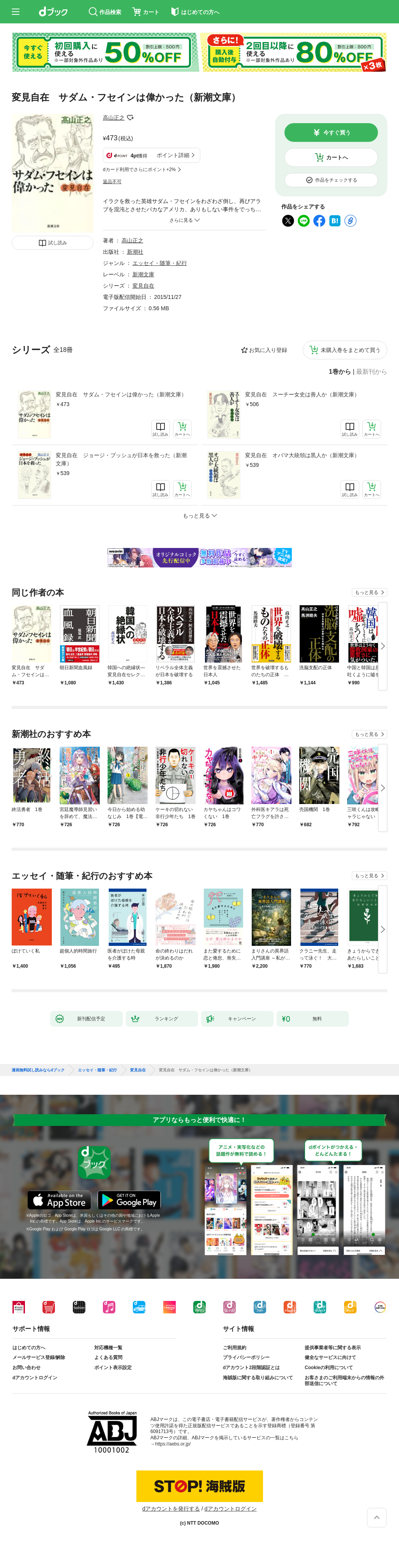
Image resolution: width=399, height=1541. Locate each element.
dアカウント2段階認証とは (251, 1367)
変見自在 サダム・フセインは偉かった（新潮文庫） (121, 394)
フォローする (130, 118)
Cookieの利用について (329, 1367)
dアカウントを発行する (171, 1509)
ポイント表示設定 (113, 1367)
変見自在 (143, 286)
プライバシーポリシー (246, 1357)
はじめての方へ (28, 1347)
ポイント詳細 (173, 155)
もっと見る (366, 592)
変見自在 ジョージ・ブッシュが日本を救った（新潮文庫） (121, 459)
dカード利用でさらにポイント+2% (139, 169)
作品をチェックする (336, 180)
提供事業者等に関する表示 (333, 1347)
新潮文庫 (143, 274)
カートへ (337, 157)
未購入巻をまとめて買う (351, 350)
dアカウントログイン (34, 1377)
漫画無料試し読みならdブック (38, 1070)
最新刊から (371, 372)
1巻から (340, 372)
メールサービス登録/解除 (38, 1357)
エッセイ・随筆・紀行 (159, 263)
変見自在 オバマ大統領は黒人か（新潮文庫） (302, 455)
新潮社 (135, 252)
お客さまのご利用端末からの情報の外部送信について (344, 1381)
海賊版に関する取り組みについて (258, 1377)
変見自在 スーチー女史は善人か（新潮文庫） (302, 394)
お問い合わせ (26, 1367)
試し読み (57, 243)
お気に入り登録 (268, 350)
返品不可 (112, 181)
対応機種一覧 (108, 1347)
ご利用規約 (234, 1347)
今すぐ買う (337, 132)
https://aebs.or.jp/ (173, 1444)
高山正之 (114, 118)
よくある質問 (108, 1357)
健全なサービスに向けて (330, 1357)
